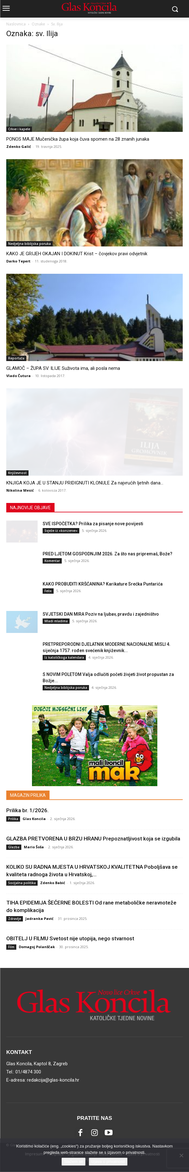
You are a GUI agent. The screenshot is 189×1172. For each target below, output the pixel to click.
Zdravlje (14, 918)
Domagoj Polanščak (37, 946)
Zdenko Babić (52, 882)
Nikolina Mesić (20, 490)
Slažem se (73, 1161)
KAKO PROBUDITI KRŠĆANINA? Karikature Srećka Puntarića (103, 583)
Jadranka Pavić (39, 918)
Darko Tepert (18, 261)
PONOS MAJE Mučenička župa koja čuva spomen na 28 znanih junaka (77, 139)
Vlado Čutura (18, 375)
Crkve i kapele (19, 129)
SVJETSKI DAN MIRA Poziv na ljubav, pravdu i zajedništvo (101, 614)
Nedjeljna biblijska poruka (29, 243)
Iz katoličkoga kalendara (64, 657)
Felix (48, 591)
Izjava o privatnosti (108, 1161)
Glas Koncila (34, 818)
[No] (181, 1155)
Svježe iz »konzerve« (61, 530)
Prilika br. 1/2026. (27, 810)
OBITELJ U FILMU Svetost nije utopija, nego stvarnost (70, 938)
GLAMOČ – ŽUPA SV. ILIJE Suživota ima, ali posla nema (63, 368)
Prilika (13, 819)
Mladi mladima (56, 621)
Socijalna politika (22, 883)
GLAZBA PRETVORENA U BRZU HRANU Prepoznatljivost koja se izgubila (93, 838)
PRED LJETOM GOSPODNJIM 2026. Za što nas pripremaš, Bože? (107, 553)
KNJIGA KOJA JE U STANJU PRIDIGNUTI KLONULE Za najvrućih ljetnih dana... (84, 483)
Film (11, 947)
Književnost (17, 473)
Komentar (52, 561)
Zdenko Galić (18, 146)
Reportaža (16, 358)
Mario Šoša (34, 847)
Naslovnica (16, 24)
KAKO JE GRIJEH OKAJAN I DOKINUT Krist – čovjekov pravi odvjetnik (76, 254)
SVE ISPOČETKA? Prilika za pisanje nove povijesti (93, 523)
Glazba (13, 847)
